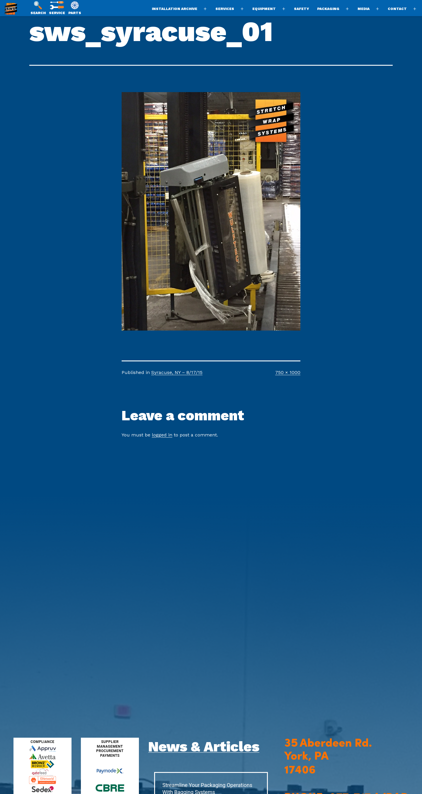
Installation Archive (174, 9)
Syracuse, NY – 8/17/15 (177, 372)
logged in (162, 435)
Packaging (328, 9)
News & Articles (203, 746)
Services (224, 9)
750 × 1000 (287, 372)
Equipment (264, 9)
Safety (301, 9)
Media (364, 9)
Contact (397, 9)
